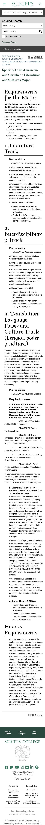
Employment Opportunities (13, 791)
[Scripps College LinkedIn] (31, 767)
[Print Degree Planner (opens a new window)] (29, 57)
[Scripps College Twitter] (11, 767)
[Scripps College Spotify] (37, 767)
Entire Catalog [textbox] (9, 26)
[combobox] (22, 12)
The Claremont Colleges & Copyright (31, 802)
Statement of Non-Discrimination (13, 802)
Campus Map (13, 786)
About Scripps (8, 732)
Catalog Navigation (13, 49)
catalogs (12, 820)
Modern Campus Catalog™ (28, 823)
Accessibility (31, 790)
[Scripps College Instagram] (22, 767)
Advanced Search (9, 42)
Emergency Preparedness (13, 796)
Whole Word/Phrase (13, 36)
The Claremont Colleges (27, 814)
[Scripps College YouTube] (17, 767)
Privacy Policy (31, 786)
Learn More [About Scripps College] (34, 732)
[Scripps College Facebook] (6, 767)
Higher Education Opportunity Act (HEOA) (31, 795)
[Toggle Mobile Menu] (4, 4)
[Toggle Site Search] (40, 4)
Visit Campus (21, 732)
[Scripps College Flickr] (27, 767)
